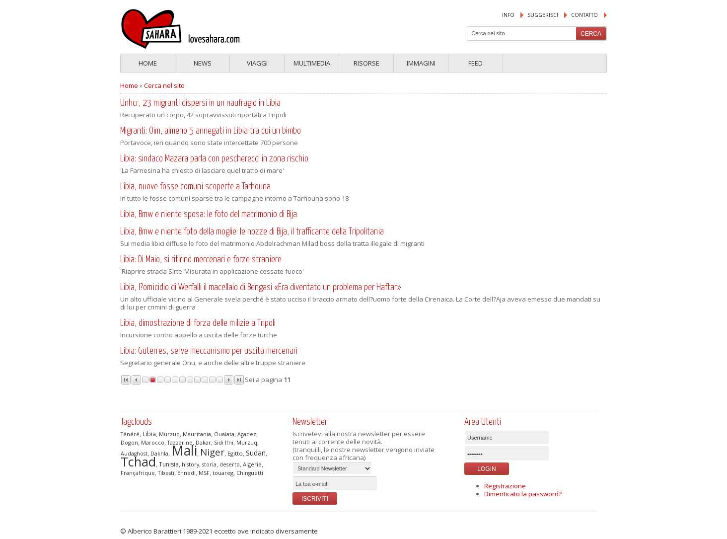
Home (148, 63)
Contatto (584, 14)
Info (508, 14)
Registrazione (505, 485)
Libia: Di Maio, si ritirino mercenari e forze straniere (201, 259)
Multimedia (311, 63)
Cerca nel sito (164, 85)
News (203, 63)
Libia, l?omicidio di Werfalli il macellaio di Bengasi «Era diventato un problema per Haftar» (260, 287)
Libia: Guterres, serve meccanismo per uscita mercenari (208, 351)
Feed (475, 63)
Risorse (366, 63)
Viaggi (257, 63)
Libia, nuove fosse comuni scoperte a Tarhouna (195, 186)
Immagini (421, 63)
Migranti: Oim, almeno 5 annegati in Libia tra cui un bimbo (210, 131)
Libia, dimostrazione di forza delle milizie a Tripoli (198, 323)
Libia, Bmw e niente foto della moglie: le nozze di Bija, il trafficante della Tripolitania (252, 231)
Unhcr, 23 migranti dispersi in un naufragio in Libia (200, 103)
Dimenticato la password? (523, 493)
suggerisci (542, 14)
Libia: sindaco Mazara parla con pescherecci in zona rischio (214, 158)
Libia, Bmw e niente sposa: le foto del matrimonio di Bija (208, 214)
